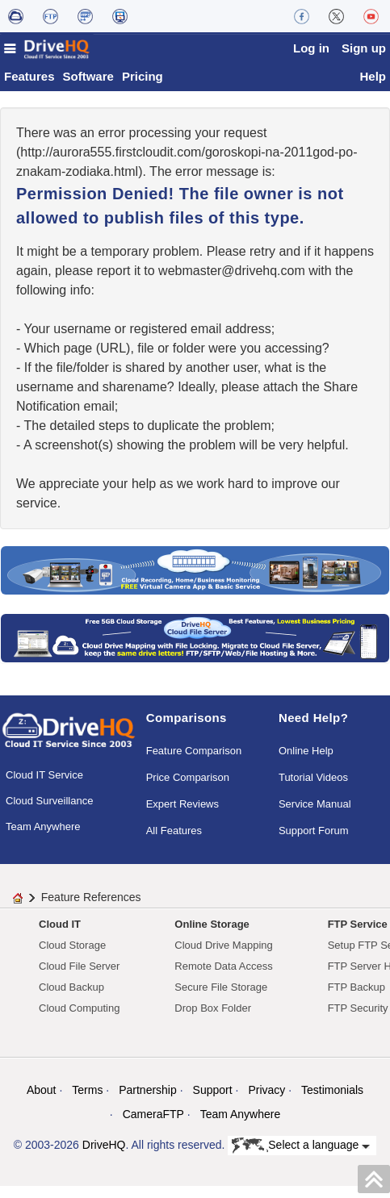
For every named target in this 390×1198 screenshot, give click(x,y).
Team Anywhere (43, 839)
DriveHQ (104, 1156)
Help (372, 88)
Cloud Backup (71, 999)
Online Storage (211, 936)
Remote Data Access (223, 978)
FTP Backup (356, 999)
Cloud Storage (72, 957)
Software (88, 88)
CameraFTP (153, 1126)
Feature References (91, 909)
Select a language (301, 1158)
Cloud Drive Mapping (223, 957)
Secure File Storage (220, 999)
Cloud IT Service (44, 787)
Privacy (266, 1102)
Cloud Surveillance (49, 813)
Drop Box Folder (212, 1020)
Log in (311, 48)
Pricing (142, 88)
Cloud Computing (79, 1020)
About (42, 1102)
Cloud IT (60, 936)
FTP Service (358, 936)
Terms (87, 1102)
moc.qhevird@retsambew (231, 283)
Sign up (364, 48)
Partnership (148, 1102)
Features (29, 88)
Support (213, 1102)
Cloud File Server (79, 978)
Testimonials (332, 1102)
